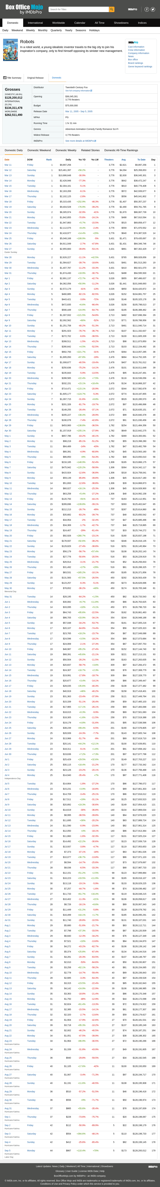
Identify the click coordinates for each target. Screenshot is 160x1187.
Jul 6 (7, 789)
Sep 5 (7, 1150)
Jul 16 (7, 841)
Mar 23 (8, 228)
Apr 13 (8, 341)
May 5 (8, 457)
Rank (49, 159)
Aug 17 (8, 1009)
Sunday (31, 175)
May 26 (8, 567)
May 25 (8, 562)
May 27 (8, 572)
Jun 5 (7, 623)
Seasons (81, 30)
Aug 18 (8, 1014)
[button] (137, 63)
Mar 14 (8, 180)
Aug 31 (8, 1108)
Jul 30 (7, 915)
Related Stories (90, 150)
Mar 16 (8, 191)
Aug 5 (7, 946)
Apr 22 (8, 388)
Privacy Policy (70, 1184)
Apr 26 (8, 409)
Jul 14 (7, 831)
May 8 (8, 472)
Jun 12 (8, 659)
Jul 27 (7, 899)
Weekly (30, 30)
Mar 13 (8, 175)
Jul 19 (7, 857)
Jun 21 (8, 707)
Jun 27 (8, 738)
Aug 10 (8, 972)
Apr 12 (8, 336)
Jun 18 (8, 691)
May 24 (8, 556)
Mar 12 (8, 170)
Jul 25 (7, 888)
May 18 (8, 525)
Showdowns (121, 22)
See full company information (78, 91)
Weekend (17, 30)
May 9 (8, 478)
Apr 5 (7, 299)
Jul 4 (7, 775)
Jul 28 (7, 904)
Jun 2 (7, 607)
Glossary (60, 1171)
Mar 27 (8, 249)
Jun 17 (8, 686)
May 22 (8, 546)
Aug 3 (7, 936)
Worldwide (58, 22)
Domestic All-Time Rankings (121, 150)
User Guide (71, 1171)
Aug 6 (7, 951)
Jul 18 (7, 852)
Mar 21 (8, 217)
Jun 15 (8, 675)
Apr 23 (8, 394)
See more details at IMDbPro (80, 141)
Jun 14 (8, 670)
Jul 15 (7, 836)
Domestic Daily (14, 150)
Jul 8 (7, 799)
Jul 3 (7, 770)
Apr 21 (8, 383)
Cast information (136, 47)
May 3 (8, 446)
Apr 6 (7, 304)
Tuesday (31, 186)
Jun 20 (8, 701)
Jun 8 (7, 638)
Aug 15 (8, 999)
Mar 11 (8, 165)
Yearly (68, 30)
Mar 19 (8, 207)
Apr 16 (8, 357)
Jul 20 (7, 862)
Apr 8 (7, 315)
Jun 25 (8, 728)
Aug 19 (8, 1020)
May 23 (8, 551)
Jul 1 (7, 759)
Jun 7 (7, 633)
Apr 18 (8, 367)
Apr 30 (8, 430)
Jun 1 (7, 602)
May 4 (8, 451)
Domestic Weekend (39, 150)
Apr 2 (7, 283)
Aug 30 (8, 1100)
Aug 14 (8, 993)
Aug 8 (7, 962)
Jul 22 (7, 873)
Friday (30, 165)
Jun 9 (7, 644)
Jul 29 (7, 909)
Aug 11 (8, 978)
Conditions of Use (49, 1184)
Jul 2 (7, 764)
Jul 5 (7, 783)
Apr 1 (7, 278)
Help (102, 1171)
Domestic (12, 22)
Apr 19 (8, 373)
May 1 (8, 436)
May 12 (8, 493)
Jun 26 (8, 733)
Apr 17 (8, 362)
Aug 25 (8, 1058)
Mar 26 (8, 243)
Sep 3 (7, 1133)
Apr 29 (8, 425)
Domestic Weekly (66, 150)
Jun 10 (8, 649)
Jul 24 (7, 883)
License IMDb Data (88, 1171)
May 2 (8, 441)
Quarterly (56, 30)
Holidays (94, 30)
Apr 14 (8, 346)
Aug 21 (8, 1030)
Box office (133, 59)
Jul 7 (7, 794)
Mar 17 (8, 196)
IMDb (93, 1176)
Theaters (108, 159)
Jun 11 (8, 654)
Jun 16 (8, 680)
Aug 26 (8, 1066)
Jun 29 (8, 749)
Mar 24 (8, 233)
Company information (138, 53)
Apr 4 (7, 294)
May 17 (8, 520)
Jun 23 (8, 717)
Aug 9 (7, 967)
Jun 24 (8, 722)
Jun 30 (8, 754)
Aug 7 (7, 957)
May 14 (8, 504)
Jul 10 (7, 810)
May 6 (8, 462)
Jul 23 (7, 878)
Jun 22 (8, 712)
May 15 (8, 509)
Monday (31, 180)
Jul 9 (7, 804)
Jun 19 (8, 696)
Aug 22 (8, 1035)
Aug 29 (8, 1091)
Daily (5, 30)
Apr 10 (8, 325)
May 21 (8, 541)
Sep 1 (7, 1117)
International (35, 22)
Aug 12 (8, 983)
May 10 (8, 483)
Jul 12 (7, 820)
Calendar (79, 22)
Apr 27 (8, 415)
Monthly (43, 30)
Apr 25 (8, 404)
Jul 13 (7, 825)
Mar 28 (8, 257)
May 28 (8, 577)
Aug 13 (8, 988)
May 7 (8, 467)
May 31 (8, 596)
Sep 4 (7, 1142)
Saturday (31, 170)
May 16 (8, 514)
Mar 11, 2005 (72, 111)
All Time (99, 22)
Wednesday (33, 191)
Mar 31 (8, 273)
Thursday (31, 196)
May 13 (8, 499)
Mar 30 (8, 268)
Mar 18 (8, 201)
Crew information (136, 50)
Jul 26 (7, 894)
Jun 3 (7, 612)
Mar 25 (8, 238)
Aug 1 (7, 925)
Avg (123, 159)
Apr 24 (8, 399)
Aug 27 (8, 1074)
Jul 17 (7, 846)
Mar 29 (8, 262)
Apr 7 (7, 310)
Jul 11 (7, 815)
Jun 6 (7, 628)
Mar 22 (8, 222)
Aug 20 (8, 1025)
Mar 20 (8, 212)
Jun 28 (8, 743)
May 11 (8, 488)
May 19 (8, 530)
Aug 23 (8, 1041)
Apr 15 (8, 352)
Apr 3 (7, 289)
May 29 (8, 583)
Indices (142, 22)
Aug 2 (7, 930)
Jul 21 (7, 867)
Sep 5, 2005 (86, 111)
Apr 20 (8, 378)
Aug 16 (8, 1004)
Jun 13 (8, 665)
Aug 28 (8, 1083)
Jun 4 (7, 617)
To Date (141, 159)
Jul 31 (7, 920)
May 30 (8, 588)
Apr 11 (8, 331)
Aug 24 (8, 1049)
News (131, 56)
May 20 (8, 535)
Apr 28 (8, 420)
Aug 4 (7, 941)
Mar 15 (8, 186)
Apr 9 (7, 320)
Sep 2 (7, 1125)
